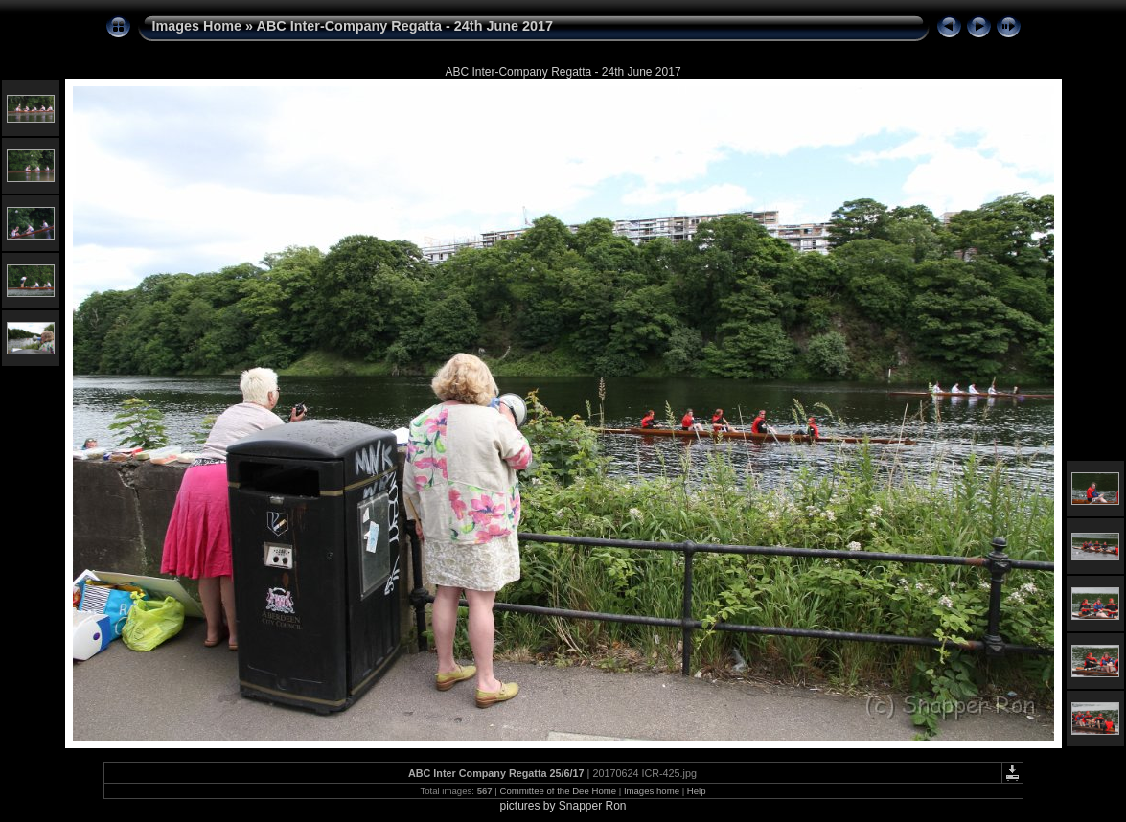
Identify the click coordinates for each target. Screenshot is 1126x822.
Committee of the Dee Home (557, 791)
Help (696, 791)
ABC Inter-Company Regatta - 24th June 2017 (405, 26)
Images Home (197, 26)
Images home (651, 791)
